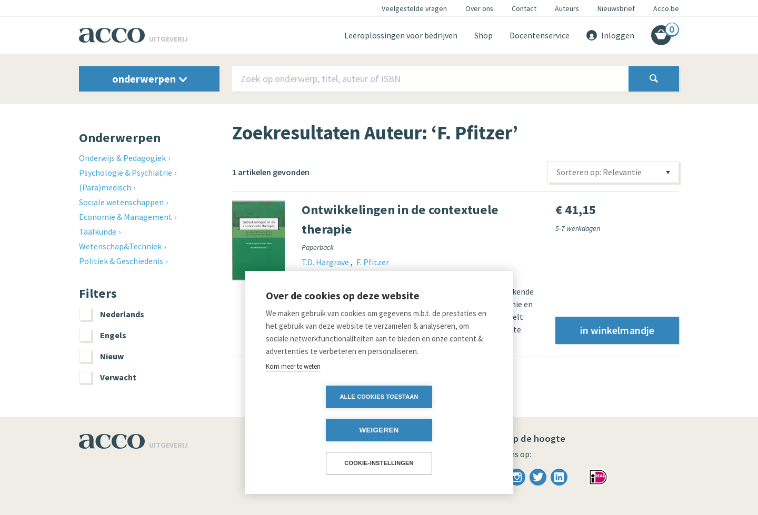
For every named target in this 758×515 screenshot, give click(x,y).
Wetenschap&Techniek (120, 246)
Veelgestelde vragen (414, 8)
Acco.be (666, 8)
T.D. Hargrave (326, 262)
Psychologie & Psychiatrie (125, 172)
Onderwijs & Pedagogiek (122, 158)
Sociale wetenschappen (121, 202)
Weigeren (439, 430)
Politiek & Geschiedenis (121, 261)
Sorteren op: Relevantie (599, 172)
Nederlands (111, 314)
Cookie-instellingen (379, 463)
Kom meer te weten (293, 399)
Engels (102, 335)
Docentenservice (540, 35)
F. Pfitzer (372, 262)
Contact (524, 8)
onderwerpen (149, 78)
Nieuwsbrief (616, 8)
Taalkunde (97, 231)
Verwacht (107, 377)
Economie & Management (125, 216)
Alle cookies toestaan (318, 430)
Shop (483, 35)
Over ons (479, 8)
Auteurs (567, 8)
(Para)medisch (105, 187)
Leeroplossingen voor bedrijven (400, 35)
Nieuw (101, 356)
